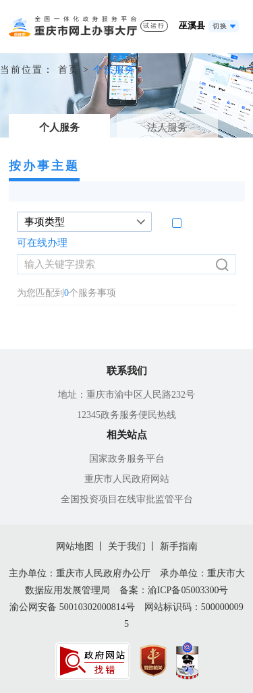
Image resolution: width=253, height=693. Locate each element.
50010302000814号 (97, 607)
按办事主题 (44, 166)
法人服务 (167, 127)
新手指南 (179, 546)
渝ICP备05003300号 (188, 590)
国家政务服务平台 (127, 459)
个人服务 (59, 127)
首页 (69, 70)
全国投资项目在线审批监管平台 (127, 499)
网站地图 (75, 546)
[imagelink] (92, 661)
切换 (220, 26)
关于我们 (127, 546)
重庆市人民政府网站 (126, 479)
